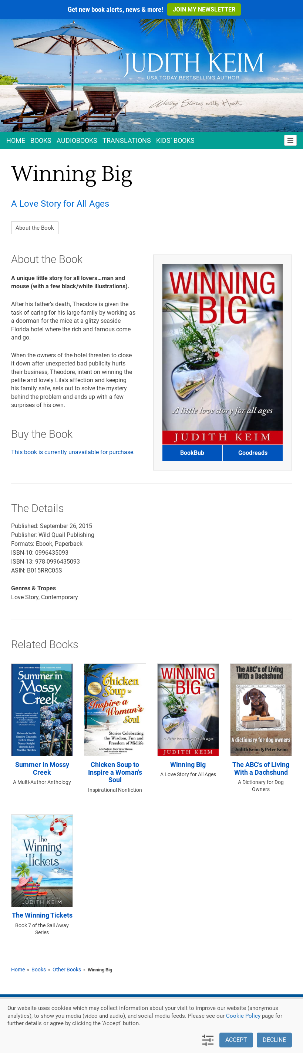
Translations (126, 140)
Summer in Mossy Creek (42, 768)
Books (40, 140)
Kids (175, 140)
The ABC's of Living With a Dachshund (260, 768)
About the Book (35, 227)
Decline (274, 1039)
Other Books (67, 969)
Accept (236, 1039)
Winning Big (188, 764)
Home (15, 140)
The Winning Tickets (42, 915)
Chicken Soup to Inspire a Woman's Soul (115, 772)
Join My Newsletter (204, 9)
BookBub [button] (192, 452)
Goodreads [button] (252, 452)
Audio (77, 140)
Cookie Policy (243, 1016)
